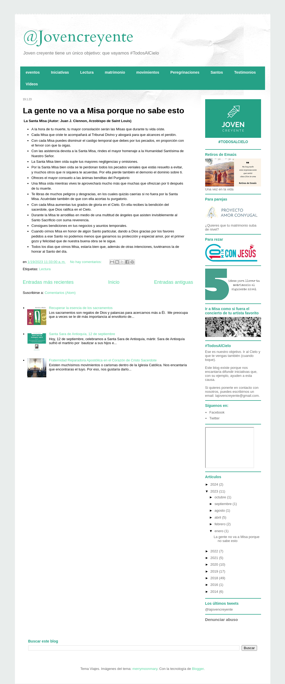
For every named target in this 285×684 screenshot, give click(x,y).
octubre (220, 497)
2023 (214, 491)
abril (218, 517)
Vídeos (32, 84)
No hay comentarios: (86, 262)
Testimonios (245, 72)
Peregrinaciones (184, 72)
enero (219, 531)
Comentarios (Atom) (60, 293)
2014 (214, 592)
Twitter (214, 418)
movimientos (147, 72)
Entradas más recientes (48, 282)
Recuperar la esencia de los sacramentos (81, 308)
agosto (220, 510)
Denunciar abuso (221, 619)
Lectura (87, 72)
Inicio (113, 282)
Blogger (198, 669)
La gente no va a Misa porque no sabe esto (103, 110)
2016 (214, 585)
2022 (214, 551)
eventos (33, 72)
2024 (214, 484)
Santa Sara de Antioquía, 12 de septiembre (82, 334)
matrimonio (115, 72)
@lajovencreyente (219, 609)
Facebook (217, 412)
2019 (214, 571)
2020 (214, 564)
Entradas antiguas (173, 282)
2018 (214, 578)
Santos (216, 72)
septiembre (223, 504)
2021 (214, 558)
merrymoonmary (145, 669)
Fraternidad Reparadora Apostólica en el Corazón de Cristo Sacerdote (103, 360)
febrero (220, 524)
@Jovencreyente (78, 36)
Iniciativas (60, 72)
